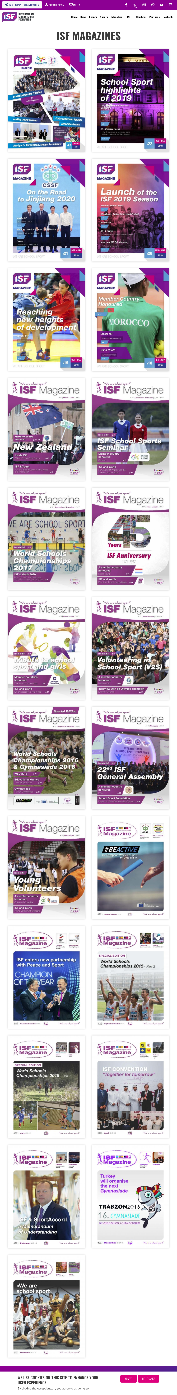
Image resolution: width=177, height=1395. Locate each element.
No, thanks (148, 1379)
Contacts (168, 17)
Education (116, 17)
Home (74, 17)
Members (141, 17)
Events (93, 17)
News (83, 17)
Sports (104, 17)
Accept (129, 1379)
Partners (154, 17)
